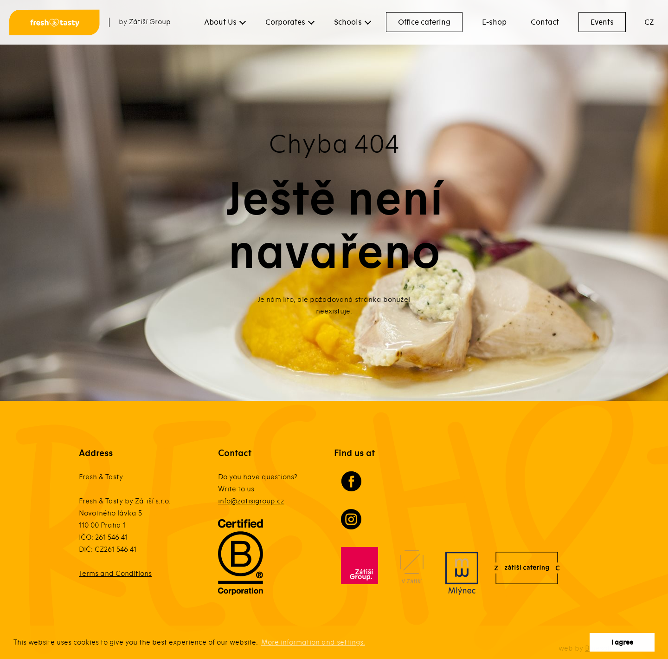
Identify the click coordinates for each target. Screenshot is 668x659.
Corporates (285, 22)
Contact (545, 22)
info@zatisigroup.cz (251, 501)
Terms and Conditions (115, 573)
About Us (220, 22)
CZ (649, 22)
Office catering (424, 22)
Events (602, 22)
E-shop (494, 22)
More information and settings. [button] (313, 642)
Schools (348, 22)
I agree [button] (622, 642)
